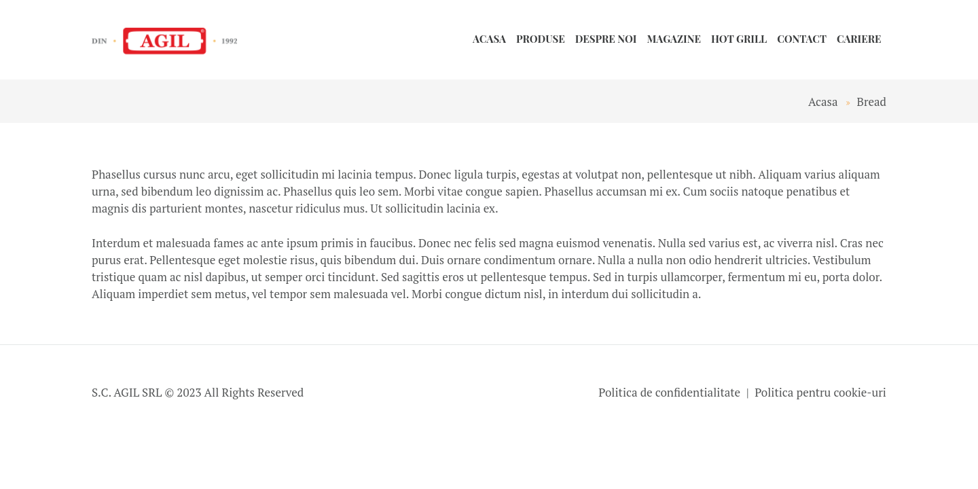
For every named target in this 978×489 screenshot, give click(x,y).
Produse (540, 39)
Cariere (859, 39)
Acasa (489, 39)
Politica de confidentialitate (669, 392)
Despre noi (606, 39)
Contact (802, 39)
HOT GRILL (739, 39)
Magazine (674, 39)
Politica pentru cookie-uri (820, 392)
